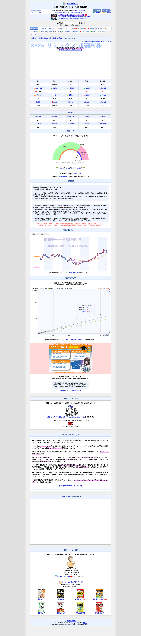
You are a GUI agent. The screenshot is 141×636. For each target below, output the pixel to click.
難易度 (38, 102)
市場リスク (71, 116)
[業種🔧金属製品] (79, 10)
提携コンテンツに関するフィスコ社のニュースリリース (66, 417)
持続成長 (87, 88)
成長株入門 (41, 613)
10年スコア (39, 95)
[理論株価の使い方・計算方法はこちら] (70, 50)
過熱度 (55, 102)
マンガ (108, 28)
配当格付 (42, 28)
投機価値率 (103, 123)
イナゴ (103, 95)
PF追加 (108, 41)
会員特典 (95, 12)
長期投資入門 (99, 613)
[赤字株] (59, 38)
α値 (55, 95)
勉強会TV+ (100, 28)
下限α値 (38, 123)
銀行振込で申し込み (79, 18)
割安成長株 (43, 31)
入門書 (33, 34)
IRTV (63, 420)
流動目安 (70, 102)
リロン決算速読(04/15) (75, 12)
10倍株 (58, 31)
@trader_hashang (62, 576)
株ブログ (82, 576)
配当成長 (103, 88)
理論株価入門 (80, 613)
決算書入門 (41, 599)
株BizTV (74, 576)
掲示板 (102, 41)
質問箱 (108, 12)
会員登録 (97, 10)
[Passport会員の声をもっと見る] (70, 485)
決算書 (90, 41)
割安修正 (71, 88)
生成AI (81, 28)
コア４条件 (39, 88)
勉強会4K (91, 28)
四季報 (96, 41)
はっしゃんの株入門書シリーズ (71, 582)
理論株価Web (72, 4)
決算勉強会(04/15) (60, 12)
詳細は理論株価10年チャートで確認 (70, 169)
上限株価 (86, 116)
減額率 (70, 123)
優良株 (51, 31)
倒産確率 (75, 31)
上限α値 (87, 123)
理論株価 (34, 28)
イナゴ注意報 (84, 31)
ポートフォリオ (35, 12)
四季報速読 (66, 31)
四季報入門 (79, 599)
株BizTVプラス (67, 496)
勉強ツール (94, 31)
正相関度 (55, 88)
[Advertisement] (70, 65)
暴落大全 (61, 599)
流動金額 (86, 102)
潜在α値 (54, 123)
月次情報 (34, 31)
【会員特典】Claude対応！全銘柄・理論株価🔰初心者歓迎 (74, 16)
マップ (71, 28)
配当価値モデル (76, 173)
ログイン (106, 10)
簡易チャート (52, 28)
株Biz (33, 38)
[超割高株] (52, 38)
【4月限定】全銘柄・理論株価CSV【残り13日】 (71, 15)
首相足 (103, 31)
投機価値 (103, 116)
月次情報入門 (60, 613)
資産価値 (38, 116)
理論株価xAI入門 (98, 599)
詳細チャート (62, 28)
